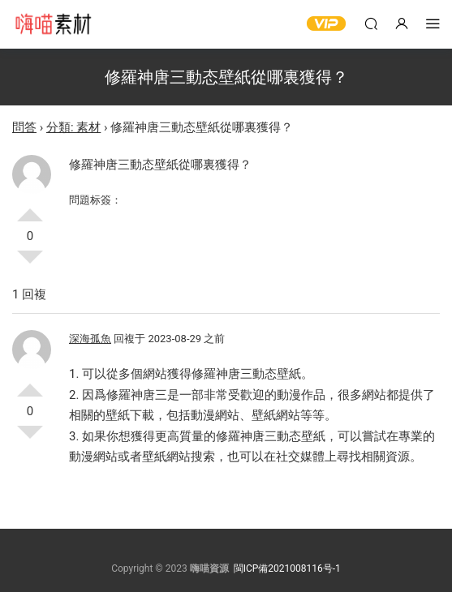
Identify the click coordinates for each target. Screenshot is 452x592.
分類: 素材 (73, 127)
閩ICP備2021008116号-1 (287, 568)
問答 (24, 127)
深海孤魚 (90, 338)
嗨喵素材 (52, 24)
